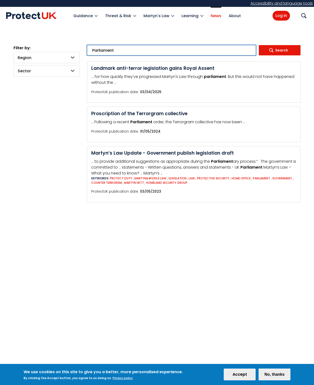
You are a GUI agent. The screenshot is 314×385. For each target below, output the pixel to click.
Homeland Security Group (166, 183)
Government (282, 178)
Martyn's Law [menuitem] (159, 19)
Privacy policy (123, 380)
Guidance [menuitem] (85, 19)
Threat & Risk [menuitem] (120, 19)
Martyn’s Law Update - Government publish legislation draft (162, 153)
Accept (240, 376)
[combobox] (46, 57)
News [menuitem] (216, 16)
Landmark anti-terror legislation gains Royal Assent (152, 68)
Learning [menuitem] (192, 19)
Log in (281, 15)
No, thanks (274, 376)
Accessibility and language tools (281, 3)
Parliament (261, 178)
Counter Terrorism (106, 183)
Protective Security (213, 178)
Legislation (177, 178)
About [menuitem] (235, 16)
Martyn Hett (134, 183)
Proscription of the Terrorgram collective (139, 113)
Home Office (241, 178)
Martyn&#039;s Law (150, 178)
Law (192, 178)
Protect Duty (121, 178)
